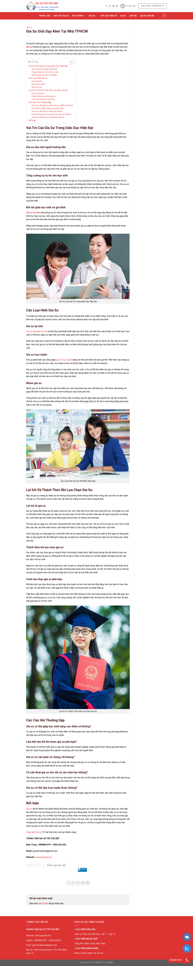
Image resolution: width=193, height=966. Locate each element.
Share (82, 870)
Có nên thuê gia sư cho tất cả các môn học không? (51, 114)
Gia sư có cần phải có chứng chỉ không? (47, 111)
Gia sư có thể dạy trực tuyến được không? (48, 117)
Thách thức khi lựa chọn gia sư (43, 96)
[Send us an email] (117, 6)
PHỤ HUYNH (78, 16)
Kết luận (32, 120)
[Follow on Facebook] (106, 6)
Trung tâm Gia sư (34, 832)
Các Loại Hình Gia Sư (38, 78)
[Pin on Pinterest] (83, 883)
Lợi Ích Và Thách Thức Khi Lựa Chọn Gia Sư (48, 90)
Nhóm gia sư (37, 87)
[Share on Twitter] (73, 883)
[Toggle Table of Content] (70, 62)
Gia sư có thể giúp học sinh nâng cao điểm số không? (52, 105)
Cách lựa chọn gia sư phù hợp (43, 99)
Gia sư (29, 47)
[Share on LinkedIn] (88, 883)
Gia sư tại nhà (37, 81)
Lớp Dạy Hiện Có (108, 16)
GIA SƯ (93, 16)
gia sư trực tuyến (64, 359)
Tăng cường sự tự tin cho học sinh (45, 72)
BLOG (123, 16)
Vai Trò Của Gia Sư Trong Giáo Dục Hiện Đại (48, 66)
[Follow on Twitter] (113, 6)
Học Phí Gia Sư (61, 16)
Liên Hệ (133, 16)
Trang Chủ (44, 16)
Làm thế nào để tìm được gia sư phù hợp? (48, 108)
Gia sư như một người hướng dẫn (44, 69)
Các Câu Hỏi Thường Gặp (40, 102)
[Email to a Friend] (78, 883)
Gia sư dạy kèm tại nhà (36, 331)
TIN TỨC (29, 27)
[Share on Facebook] (68, 883)
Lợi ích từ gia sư (38, 93)
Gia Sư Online (147, 16)
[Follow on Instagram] (110, 6)
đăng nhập (43, 903)
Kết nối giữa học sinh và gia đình (44, 75)
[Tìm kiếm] (164, 16)
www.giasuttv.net (43, 857)
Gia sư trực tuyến (38, 84)
